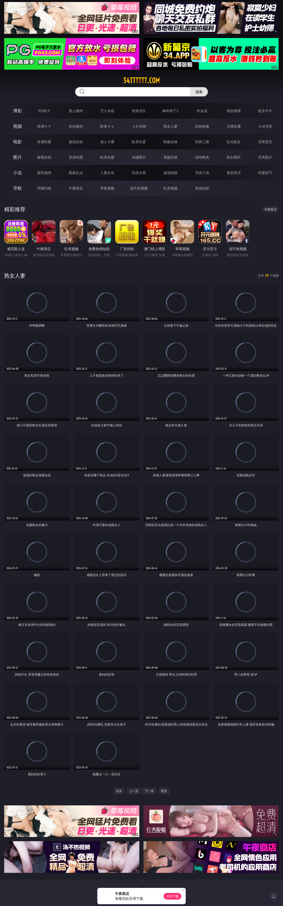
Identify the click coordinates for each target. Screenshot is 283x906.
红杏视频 (170, 188)
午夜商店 (76, 188)
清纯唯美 (202, 157)
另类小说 (202, 172)
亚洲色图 (76, 157)
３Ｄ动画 (139, 126)
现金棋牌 (234, 110)
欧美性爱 (139, 141)
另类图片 (265, 157)
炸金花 (202, 110)
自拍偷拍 (76, 126)
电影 (17, 142)
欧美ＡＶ (107, 126)
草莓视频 (107, 188)
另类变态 (265, 141)
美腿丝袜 (170, 157)
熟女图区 (234, 157)
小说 (17, 173)
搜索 (199, 91)
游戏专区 (139, 110)
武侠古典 (139, 172)
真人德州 (76, 110)
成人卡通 (107, 141)
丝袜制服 (202, 126)
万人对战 (107, 110)
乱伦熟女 (234, 141)
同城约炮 (44, 188)
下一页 (149, 791)
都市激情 (44, 172)
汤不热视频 (139, 188)
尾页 (164, 791)
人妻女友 (107, 172)
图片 (17, 157)
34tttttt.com (141, 80)
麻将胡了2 (170, 110)
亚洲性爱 (44, 141)
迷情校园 (170, 172)
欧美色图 (107, 157)
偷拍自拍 (76, 141)
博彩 (17, 111)
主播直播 (234, 126)
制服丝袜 (170, 141)
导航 (17, 188)
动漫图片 (139, 157)
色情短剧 (202, 188)
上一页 (133, 791)
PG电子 (44, 110)
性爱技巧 (265, 172)
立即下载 (172, 896)
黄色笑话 (234, 172)
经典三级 (202, 141)
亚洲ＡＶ (44, 126)
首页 (119, 791)
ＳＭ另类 (265, 126)
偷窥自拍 (44, 157)
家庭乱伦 (76, 172)
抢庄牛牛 (265, 110)
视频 (17, 126)
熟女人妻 (170, 126)
